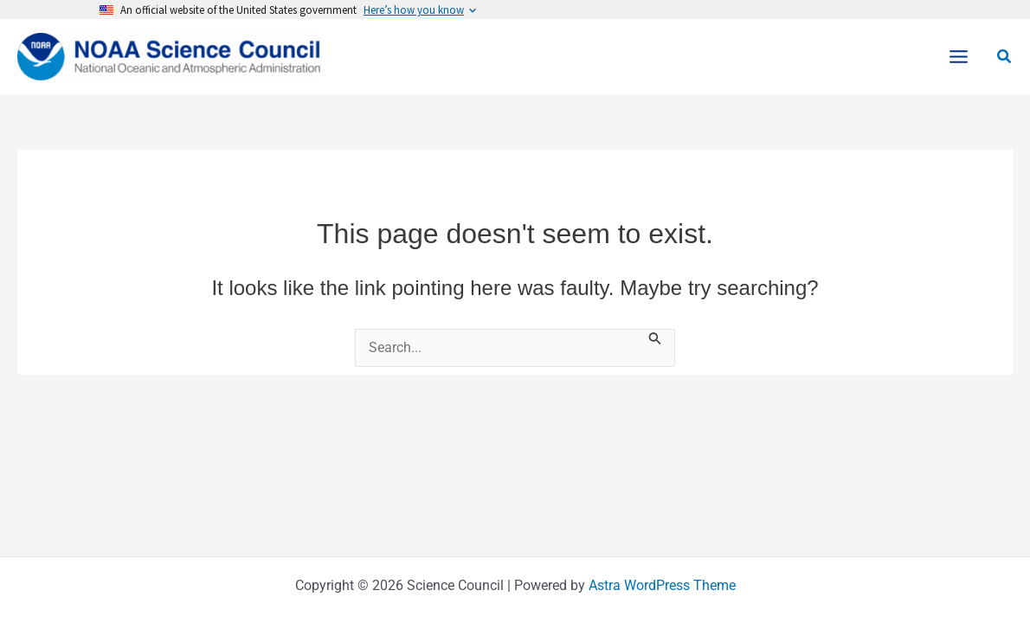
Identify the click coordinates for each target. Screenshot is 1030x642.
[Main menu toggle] (958, 56)
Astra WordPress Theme (662, 585)
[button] (1005, 56)
